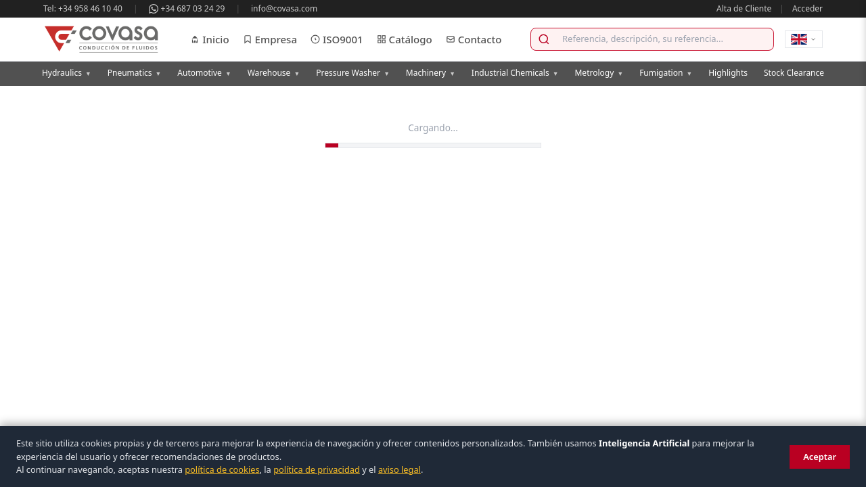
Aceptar (819, 456)
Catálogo (404, 39)
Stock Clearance (794, 72)
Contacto (474, 39)
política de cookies (222, 469)
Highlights (728, 72)
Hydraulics (66, 72)
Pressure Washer (353, 72)
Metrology (598, 72)
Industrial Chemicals (515, 72)
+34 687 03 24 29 (187, 8)
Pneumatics (135, 72)
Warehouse (274, 72)
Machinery (430, 72)
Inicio (209, 39)
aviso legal (399, 469)
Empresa (270, 39)
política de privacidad (316, 469)
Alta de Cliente (743, 8)
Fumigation (665, 72)
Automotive (204, 72)
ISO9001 (337, 39)
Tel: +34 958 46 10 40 (82, 8)
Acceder (807, 8)
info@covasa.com (284, 8)
